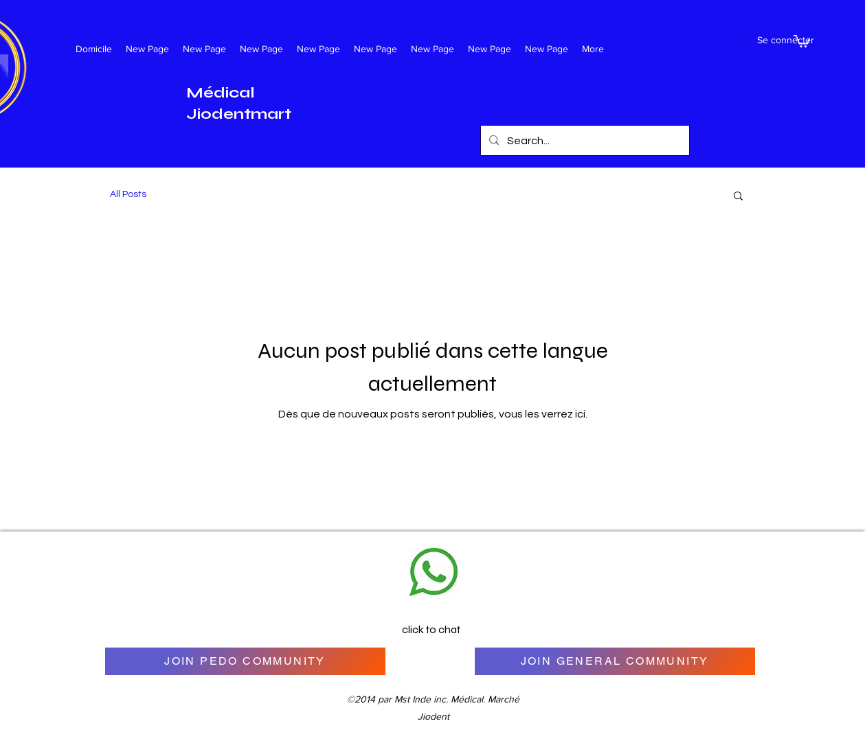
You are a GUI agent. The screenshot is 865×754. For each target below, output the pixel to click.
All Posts (128, 194)
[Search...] (583, 141)
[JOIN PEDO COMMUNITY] (245, 661)
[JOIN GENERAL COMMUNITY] (615, 661)
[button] (802, 40)
